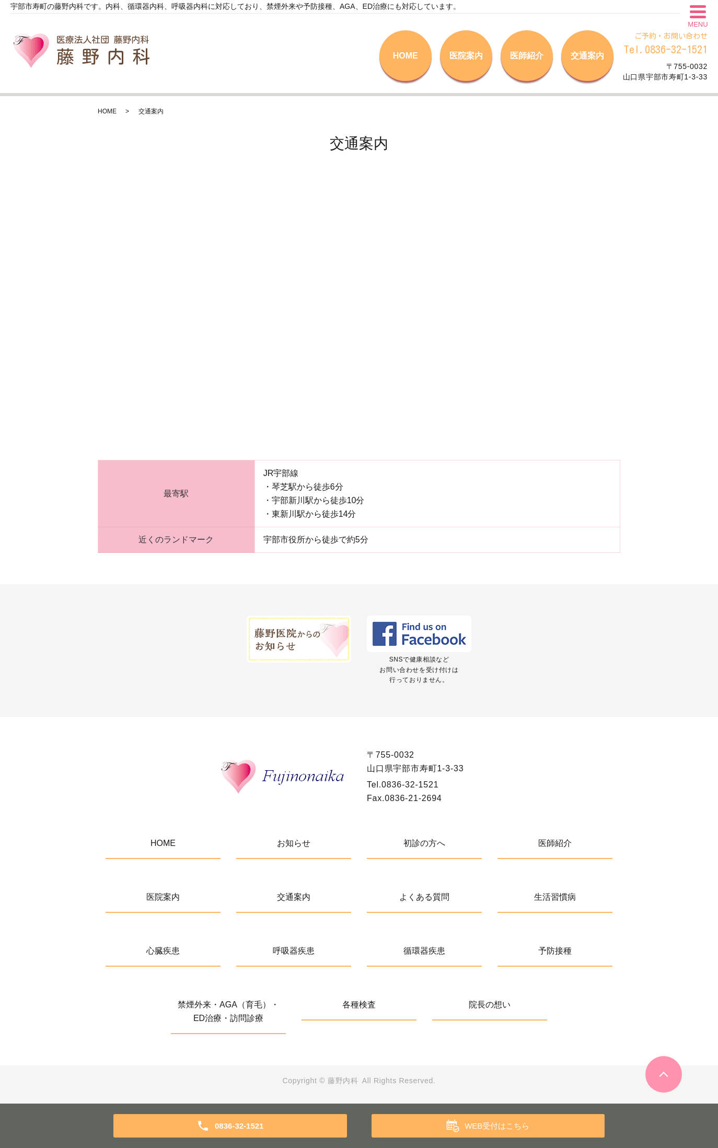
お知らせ (293, 843)
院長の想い (490, 1004)
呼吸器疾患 (294, 950)
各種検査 (359, 1004)
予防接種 (555, 950)
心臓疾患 (163, 950)
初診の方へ (424, 843)
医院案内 (466, 55)
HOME (405, 55)
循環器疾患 (424, 950)
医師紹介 (526, 55)
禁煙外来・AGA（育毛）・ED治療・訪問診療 (228, 1011)
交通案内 (587, 55)
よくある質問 (424, 896)
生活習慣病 (555, 896)
